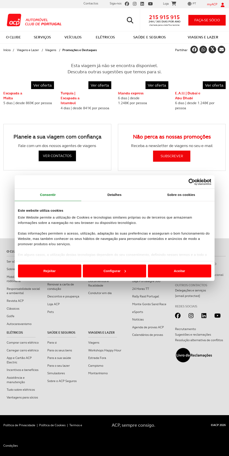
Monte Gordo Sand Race (149, 304)
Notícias (138, 319)
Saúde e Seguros (61, 333)
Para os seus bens (59, 350)
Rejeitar (49, 271)
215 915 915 (164, 17)
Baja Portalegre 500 (146, 281)
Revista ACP (15, 301)
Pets (50, 312)
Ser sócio (13, 261)
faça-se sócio (207, 20)
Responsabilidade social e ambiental (23, 291)
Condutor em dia (100, 293)
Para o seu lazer (58, 366)
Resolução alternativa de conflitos (199, 340)
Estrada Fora (97, 358)
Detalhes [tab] (114, 195)
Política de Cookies (52, 425)
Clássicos (13, 309)
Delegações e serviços (190, 290)
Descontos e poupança (63, 296)
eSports (137, 312)
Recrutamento (185, 329)
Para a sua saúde (59, 358)
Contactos (91, 3)
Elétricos (15, 333)
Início (7, 50)
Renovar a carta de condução (60, 286)
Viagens (50, 50)
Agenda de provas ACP (148, 327)
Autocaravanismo (19, 324)
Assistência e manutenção (16, 380)
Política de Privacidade (19, 425)
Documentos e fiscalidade (98, 283)
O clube (13, 251)
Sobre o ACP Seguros (62, 381)
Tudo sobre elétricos (21, 390)
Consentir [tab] (48, 195)
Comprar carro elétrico (23, 342)
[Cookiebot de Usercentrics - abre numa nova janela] (191, 182)
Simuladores (56, 373)
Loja (169, 4)
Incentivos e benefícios (22, 370)
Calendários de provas (147, 335)
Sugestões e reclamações (193, 335)
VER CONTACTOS (57, 155)
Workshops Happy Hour (104, 350)
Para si (52, 342)
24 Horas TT (140, 289)
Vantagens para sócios (22, 397)
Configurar (115, 271)
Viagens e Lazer (28, 50)
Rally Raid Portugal (145, 296)
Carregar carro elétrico (23, 350)
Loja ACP (53, 304)
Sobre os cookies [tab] (181, 195)
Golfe (10, 316)
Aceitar (179, 271)
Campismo (95, 366)
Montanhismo (98, 373)
